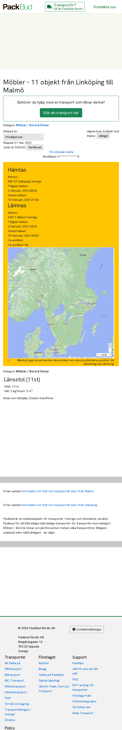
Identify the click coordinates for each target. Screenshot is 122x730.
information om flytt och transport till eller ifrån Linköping (59, 505)
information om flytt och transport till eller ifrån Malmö (57, 491)
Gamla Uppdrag (48, 680)
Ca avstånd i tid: (18, 245)
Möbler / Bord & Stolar (32, 125)
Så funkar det (81, 707)
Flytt (8, 698)
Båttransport (13, 669)
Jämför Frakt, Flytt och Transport (53, 688)
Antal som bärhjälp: (15, 398)
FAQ (75, 679)
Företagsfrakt (81, 696)
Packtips (78, 663)
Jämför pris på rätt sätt (85, 671)
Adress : (13, 177)
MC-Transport (14, 680)
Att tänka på (12, 663)
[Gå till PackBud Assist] (65, 7)
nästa (69, 152)
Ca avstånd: (16, 240)
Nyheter (43, 663)
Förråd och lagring (17, 704)
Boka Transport (82, 713)
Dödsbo (10, 720)
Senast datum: (17, 195)
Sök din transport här (61, 112)
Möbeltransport (15, 686)
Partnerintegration (84, 701)
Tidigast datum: (18, 186)
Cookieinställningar (86, 629)
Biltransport (12, 675)
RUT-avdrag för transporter (83, 687)
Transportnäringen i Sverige (18, 712)
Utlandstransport (16, 692)
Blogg (42, 669)
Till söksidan (57, 152)
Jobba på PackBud (51, 675)
